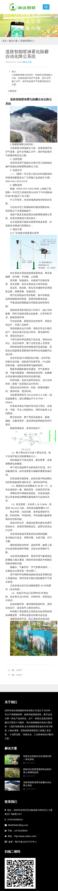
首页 (4, 41)
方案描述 (12, 91)
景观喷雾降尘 (27, 41)
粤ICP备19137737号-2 (26, 842)
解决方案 (14, 41)
